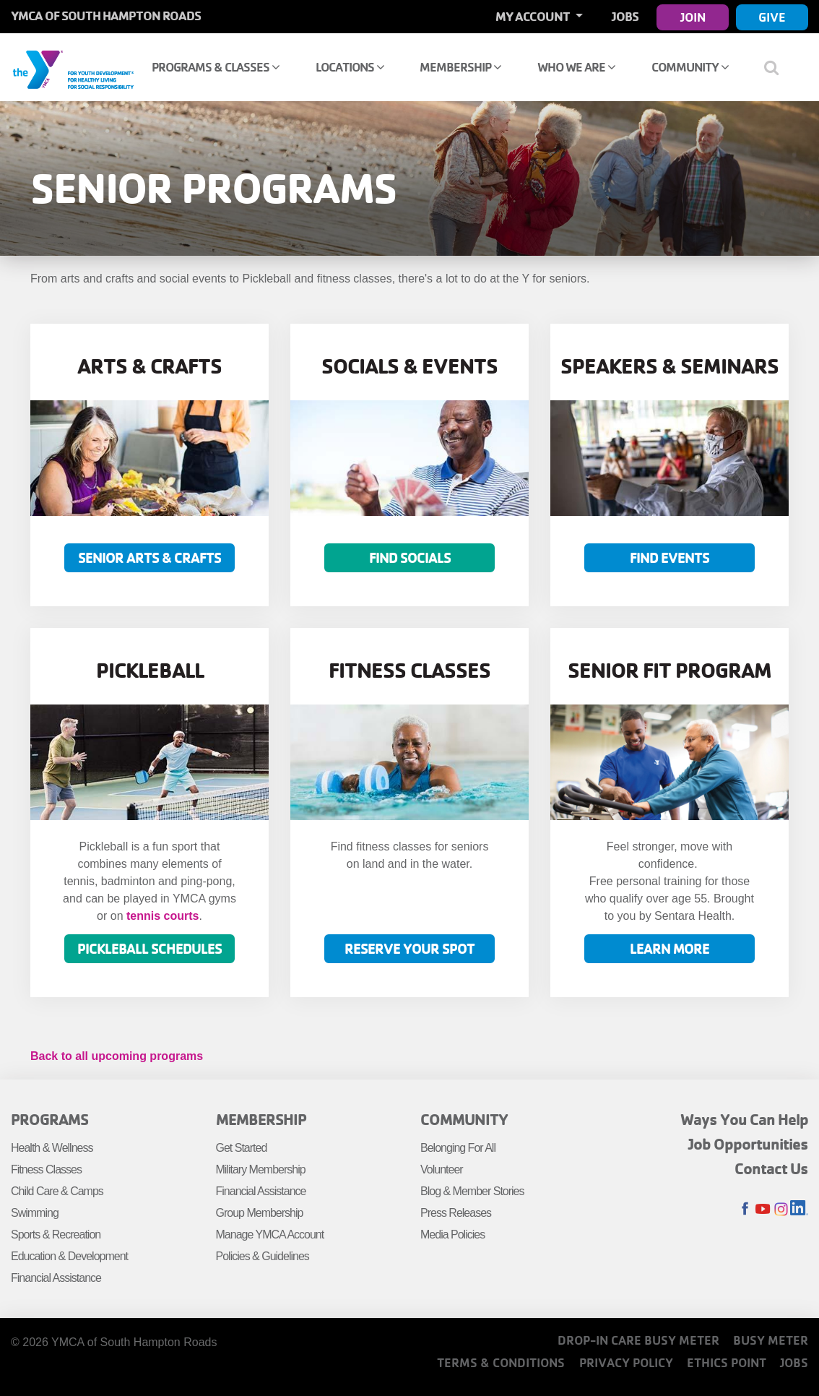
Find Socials (410, 557)
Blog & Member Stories (472, 1191)
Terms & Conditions (501, 1362)
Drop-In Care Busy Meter (638, 1340)
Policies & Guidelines (262, 1256)
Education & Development (69, 1256)
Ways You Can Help (744, 1119)
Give (772, 17)
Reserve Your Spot (409, 948)
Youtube (763, 1209)
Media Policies (452, 1234)
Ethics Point (726, 1362)
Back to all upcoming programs (116, 1056)
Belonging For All (457, 1148)
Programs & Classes (216, 66)
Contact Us (771, 1168)
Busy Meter (770, 1340)
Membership (460, 66)
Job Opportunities (748, 1144)
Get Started (241, 1148)
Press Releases (455, 1213)
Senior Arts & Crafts (149, 557)
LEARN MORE (669, 948)
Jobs (625, 16)
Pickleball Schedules (149, 948)
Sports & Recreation (55, 1234)
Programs (49, 1119)
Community (690, 66)
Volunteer (441, 1169)
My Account (533, 16)
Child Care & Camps (57, 1191)
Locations (350, 66)
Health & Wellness (51, 1148)
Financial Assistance (56, 1278)
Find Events (669, 557)
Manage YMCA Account (270, 1234)
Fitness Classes (46, 1169)
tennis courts (162, 916)
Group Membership (259, 1213)
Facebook (745, 1209)
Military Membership (261, 1169)
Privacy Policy (626, 1362)
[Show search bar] (777, 67)
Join (693, 17)
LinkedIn (799, 1209)
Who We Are (576, 66)
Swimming (34, 1213)
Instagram (781, 1209)
